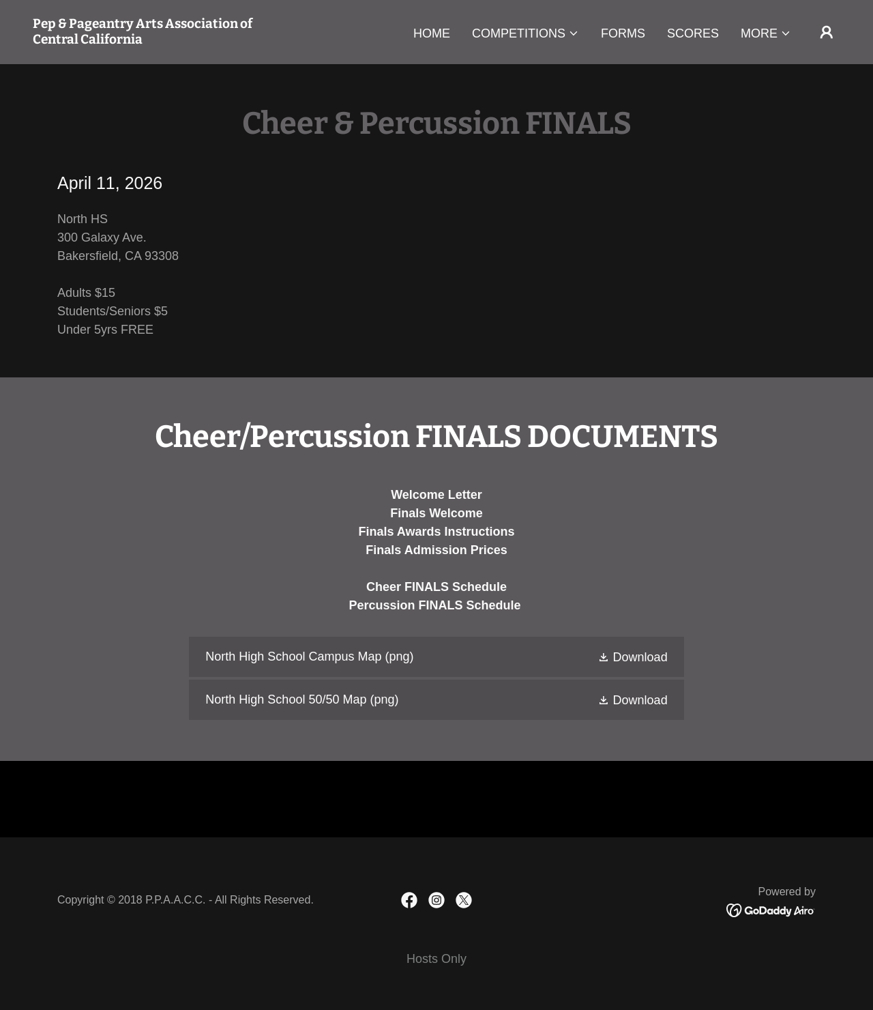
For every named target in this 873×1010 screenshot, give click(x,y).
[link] (146, 39)
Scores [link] (693, 33)
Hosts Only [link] (436, 959)
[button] (525, 33)
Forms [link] (623, 33)
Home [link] (431, 33)
